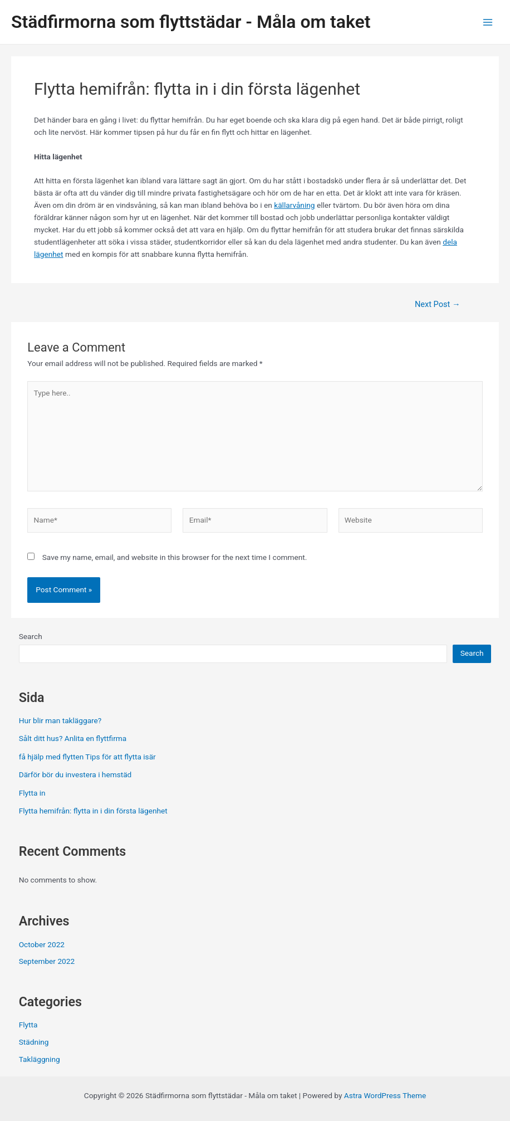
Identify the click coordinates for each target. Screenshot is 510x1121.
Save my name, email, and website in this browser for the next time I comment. (174, 557)
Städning (34, 1041)
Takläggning (39, 1059)
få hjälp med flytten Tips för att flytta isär (87, 756)
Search (30, 636)
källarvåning (294, 205)
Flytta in (32, 792)
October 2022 (42, 944)
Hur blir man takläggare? (60, 720)
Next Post (437, 304)
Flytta (28, 1024)
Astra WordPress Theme (385, 1095)
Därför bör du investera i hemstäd (75, 774)
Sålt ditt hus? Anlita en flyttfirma (73, 738)
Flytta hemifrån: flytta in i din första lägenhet (93, 810)
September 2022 (47, 961)
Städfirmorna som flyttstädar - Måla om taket (190, 21)
